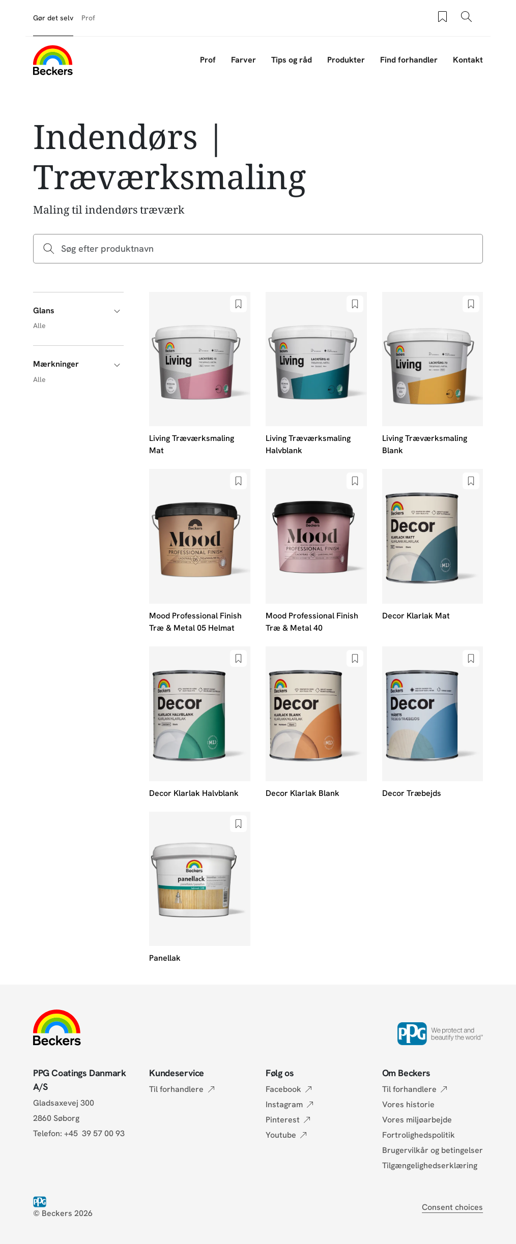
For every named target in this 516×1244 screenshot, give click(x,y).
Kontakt (468, 59)
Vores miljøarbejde (417, 1119)
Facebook (283, 1089)
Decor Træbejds (411, 793)
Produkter (346, 59)
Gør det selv (53, 17)
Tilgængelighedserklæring (429, 1165)
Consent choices (452, 1207)
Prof (88, 17)
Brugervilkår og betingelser (432, 1150)
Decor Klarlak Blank (302, 793)
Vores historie (408, 1104)
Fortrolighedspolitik (418, 1135)
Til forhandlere (176, 1089)
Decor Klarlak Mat (416, 615)
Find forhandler (409, 59)
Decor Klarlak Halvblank (194, 793)
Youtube (281, 1135)
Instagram (284, 1104)
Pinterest (283, 1119)
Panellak (165, 958)
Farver (243, 59)
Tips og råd (291, 59)
